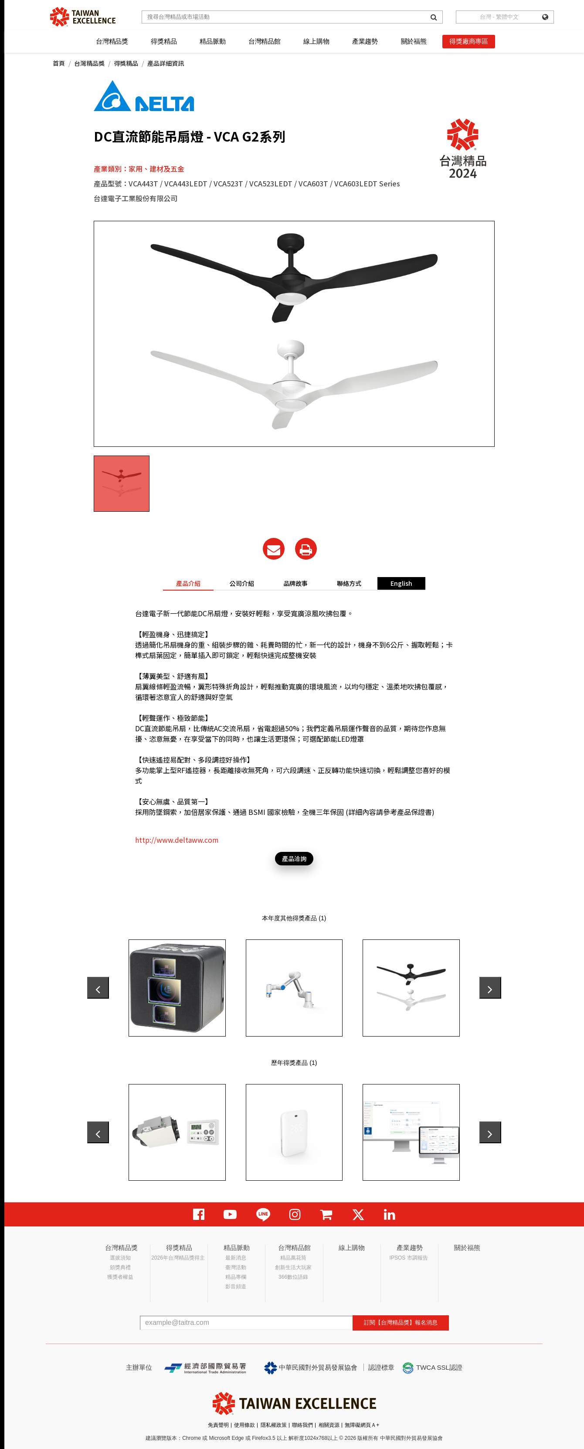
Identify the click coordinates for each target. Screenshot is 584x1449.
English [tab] (401, 583)
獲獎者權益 (120, 1277)
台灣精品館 (264, 41)
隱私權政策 (274, 1425)
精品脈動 (212, 41)
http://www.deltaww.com (177, 839)
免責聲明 (218, 1425)
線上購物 (316, 41)
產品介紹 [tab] (188, 583)
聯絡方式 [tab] (349, 583)
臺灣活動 (235, 1267)
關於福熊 (414, 41)
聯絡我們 (302, 1425)
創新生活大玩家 (293, 1267)
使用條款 (244, 1425)
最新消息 (235, 1257)
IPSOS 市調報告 (409, 1257)
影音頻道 (235, 1286)
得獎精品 (164, 41)
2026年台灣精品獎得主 (178, 1257)
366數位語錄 (293, 1277)
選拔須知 (120, 1257)
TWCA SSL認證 (431, 1368)
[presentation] (98, 988)
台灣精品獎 (112, 41)
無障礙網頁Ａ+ (362, 1425)
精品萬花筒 (293, 1257)
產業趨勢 (365, 41)
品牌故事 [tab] (295, 583)
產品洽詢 (294, 858)
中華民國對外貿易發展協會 (310, 1368)
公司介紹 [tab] (242, 583)
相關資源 (329, 1425)
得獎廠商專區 (468, 41)
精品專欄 (235, 1277)
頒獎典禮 (120, 1267)
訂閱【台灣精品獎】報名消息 (401, 1322)
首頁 (59, 63)
